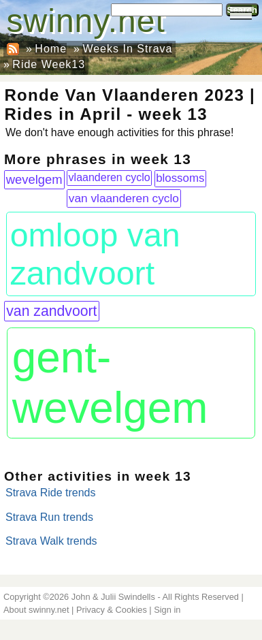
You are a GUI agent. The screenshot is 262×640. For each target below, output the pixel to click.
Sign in (167, 610)
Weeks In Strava (127, 48)
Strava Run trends (49, 517)
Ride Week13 (48, 64)
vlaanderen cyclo (109, 177)
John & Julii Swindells (113, 597)
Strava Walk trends (51, 541)
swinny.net (86, 21)
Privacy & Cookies (111, 610)
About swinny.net (36, 610)
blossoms (180, 178)
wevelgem (34, 179)
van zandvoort (51, 311)
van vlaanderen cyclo (124, 198)
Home (51, 48)
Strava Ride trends (50, 492)
